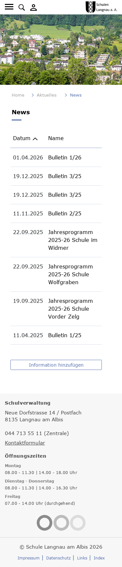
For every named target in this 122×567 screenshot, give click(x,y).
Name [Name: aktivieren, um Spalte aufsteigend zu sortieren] (56, 138)
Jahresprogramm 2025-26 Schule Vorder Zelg (70, 309)
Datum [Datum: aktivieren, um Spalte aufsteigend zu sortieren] (22, 138)
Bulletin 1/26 (64, 157)
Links (82, 558)
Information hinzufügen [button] (56, 365)
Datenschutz (58, 558)
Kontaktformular (25, 442)
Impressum (29, 558)
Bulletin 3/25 (64, 176)
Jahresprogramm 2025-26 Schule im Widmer (73, 240)
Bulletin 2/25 (64, 213)
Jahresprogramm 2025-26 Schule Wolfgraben (70, 274)
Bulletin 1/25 (64, 335)
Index (99, 558)
